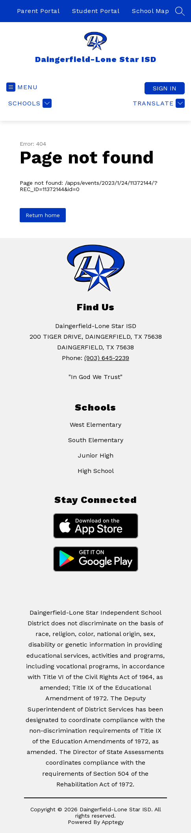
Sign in (164, 88)
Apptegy (113, 822)
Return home (43, 215)
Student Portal (95, 11)
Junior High (95, 455)
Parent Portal (38, 11)
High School (96, 471)
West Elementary (95, 424)
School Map (150, 11)
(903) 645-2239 (106, 358)
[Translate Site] (158, 103)
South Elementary (95, 440)
